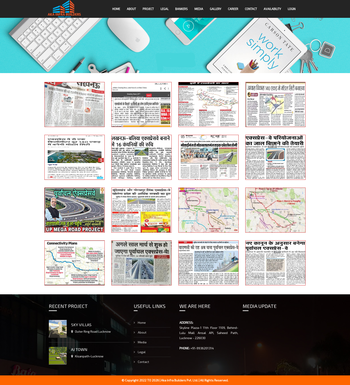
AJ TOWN (73, 349)
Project (148, 9)
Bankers (181, 9)
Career (233, 9)
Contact (251, 9)
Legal (164, 9)
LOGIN (292, 9)
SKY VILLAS (75, 324)
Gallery (215, 9)
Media (198, 9)
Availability (272, 9)
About (131, 9)
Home (116, 9)
